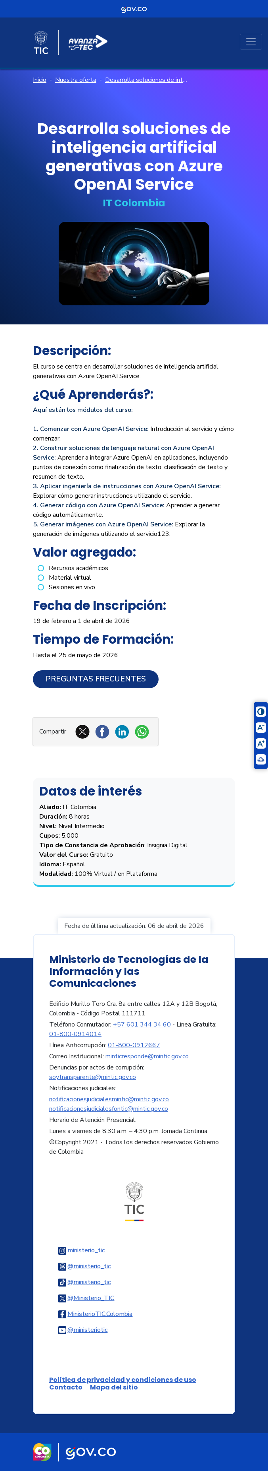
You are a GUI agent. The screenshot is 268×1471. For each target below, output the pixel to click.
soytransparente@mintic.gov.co (92, 1077)
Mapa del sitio (114, 1387)
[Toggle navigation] (251, 42)
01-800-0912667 (134, 1045)
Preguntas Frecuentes (96, 679)
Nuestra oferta (75, 80)
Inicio (39, 80)
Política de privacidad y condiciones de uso (122, 1379)
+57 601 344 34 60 (142, 1024)
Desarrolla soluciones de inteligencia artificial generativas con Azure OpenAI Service (146, 80)
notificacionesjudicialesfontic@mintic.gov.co (108, 1108)
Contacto (65, 1387)
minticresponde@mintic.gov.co (147, 1056)
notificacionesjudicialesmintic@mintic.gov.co (109, 1099)
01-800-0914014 (75, 1034)
